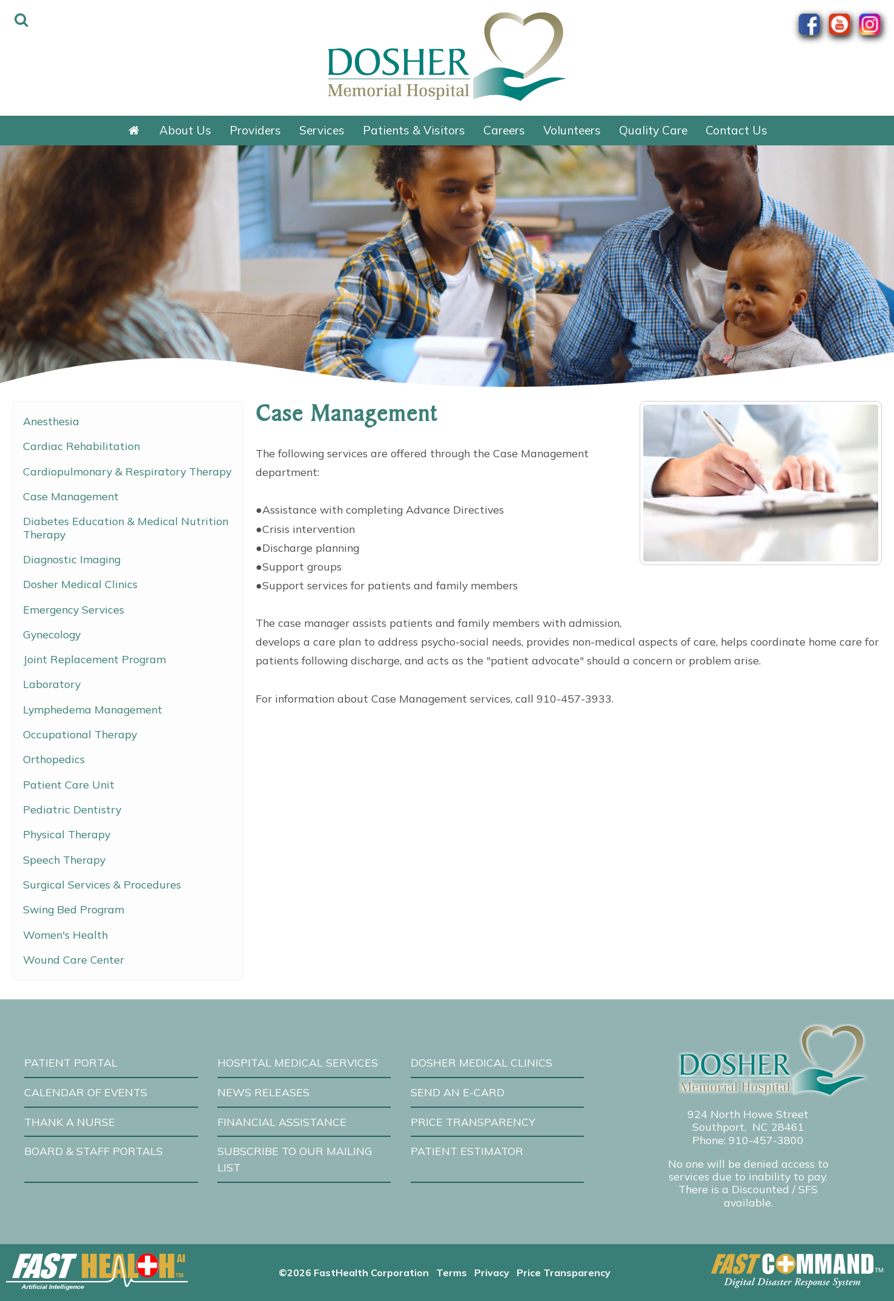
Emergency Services (73, 609)
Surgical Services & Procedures (102, 884)
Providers (255, 130)
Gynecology (52, 634)
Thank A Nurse (69, 1121)
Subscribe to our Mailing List (294, 1159)
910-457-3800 (766, 1140)
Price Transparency (473, 1121)
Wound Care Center (73, 959)
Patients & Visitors (414, 130)
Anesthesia (51, 421)
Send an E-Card (458, 1092)
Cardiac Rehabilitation (81, 445)
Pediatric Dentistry (72, 809)
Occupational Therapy (80, 734)
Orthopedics (54, 759)
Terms (451, 1272)
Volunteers (572, 130)
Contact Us (736, 130)
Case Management (71, 496)
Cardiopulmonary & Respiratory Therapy (127, 471)
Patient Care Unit (68, 784)
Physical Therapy (66, 834)
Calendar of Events (85, 1092)
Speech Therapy (64, 859)
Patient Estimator (467, 1150)
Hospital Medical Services (297, 1062)
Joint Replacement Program (94, 659)
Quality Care (653, 130)
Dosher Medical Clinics (80, 584)
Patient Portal (71, 1062)
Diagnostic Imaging (72, 559)
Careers (504, 130)
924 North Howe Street (748, 1114)
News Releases (263, 1092)
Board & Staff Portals (93, 1150)
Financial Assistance (281, 1121)
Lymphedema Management (92, 709)
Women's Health (65, 934)
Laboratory (52, 683)
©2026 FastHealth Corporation (354, 1272)
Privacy (491, 1272)
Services (322, 130)
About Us (185, 130)
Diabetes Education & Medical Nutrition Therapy (125, 527)
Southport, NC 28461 (748, 1126)
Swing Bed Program (73, 909)
